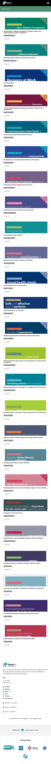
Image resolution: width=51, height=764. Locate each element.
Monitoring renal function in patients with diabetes (18, 260)
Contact (6, 696)
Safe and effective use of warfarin (14, 310)
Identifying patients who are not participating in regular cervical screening (25, 488)
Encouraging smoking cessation (13, 235)
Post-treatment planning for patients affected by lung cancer (21, 613)
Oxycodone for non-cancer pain (13, 513)
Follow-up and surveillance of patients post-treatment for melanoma (24, 588)
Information (7, 9)
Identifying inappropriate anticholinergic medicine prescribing (22, 335)
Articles (6, 687)
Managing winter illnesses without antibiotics (17, 462)
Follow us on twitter (10, 711)
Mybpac (6, 689)
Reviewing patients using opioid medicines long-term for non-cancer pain (25, 412)
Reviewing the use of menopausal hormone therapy (19, 210)
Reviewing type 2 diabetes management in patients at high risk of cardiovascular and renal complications (22, 32)
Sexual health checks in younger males (15, 285)
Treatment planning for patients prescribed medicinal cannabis (22, 563)
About (6, 691)
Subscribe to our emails (10, 703)
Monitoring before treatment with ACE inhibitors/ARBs (19, 638)
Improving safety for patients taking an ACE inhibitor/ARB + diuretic (23, 437)
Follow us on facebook (11, 707)
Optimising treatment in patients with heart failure (18, 185)
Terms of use (8, 698)
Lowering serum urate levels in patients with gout (18, 134)
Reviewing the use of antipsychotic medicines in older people (21, 159)
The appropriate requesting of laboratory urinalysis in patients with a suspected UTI (23, 108)
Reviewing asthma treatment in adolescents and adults (19, 58)
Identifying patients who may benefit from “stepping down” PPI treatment (25, 387)
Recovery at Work (9, 83)
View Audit (7, 39)
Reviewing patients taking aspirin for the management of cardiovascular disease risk (25, 361)
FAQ (5, 694)
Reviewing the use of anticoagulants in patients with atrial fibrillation (23, 538)
